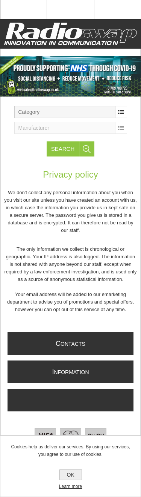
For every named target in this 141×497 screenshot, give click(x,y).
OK (70, 475)
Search (63, 149)
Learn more (70, 486)
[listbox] (70, 112)
